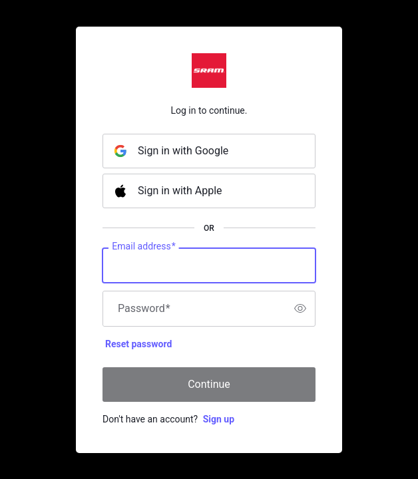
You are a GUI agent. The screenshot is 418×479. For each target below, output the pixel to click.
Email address (143, 246)
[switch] (300, 308)
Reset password (138, 344)
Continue (209, 384)
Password (144, 309)
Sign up (218, 419)
